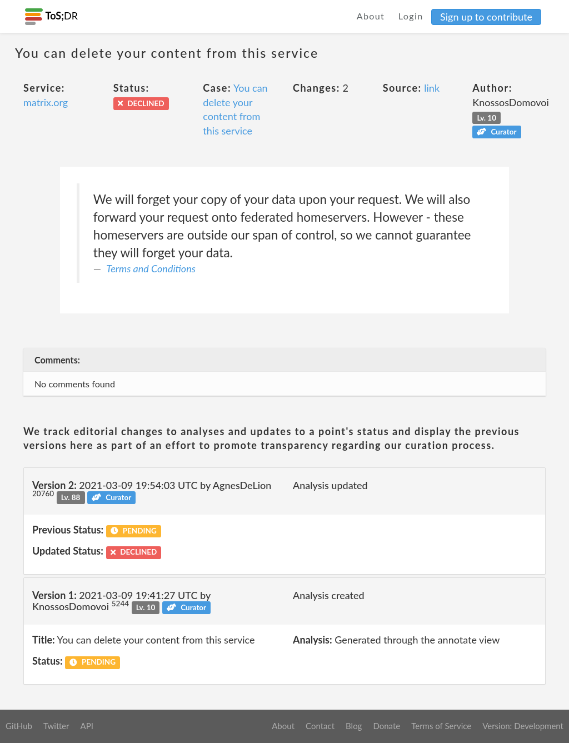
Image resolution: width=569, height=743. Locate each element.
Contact (320, 726)
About (371, 16)
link (432, 88)
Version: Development (522, 726)
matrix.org (45, 102)
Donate (386, 726)
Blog (354, 726)
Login (410, 16)
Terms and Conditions (151, 268)
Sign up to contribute (486, 17)
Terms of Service (441, 726)
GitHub (19, 726)
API (86, 726)
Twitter (56, 726)
